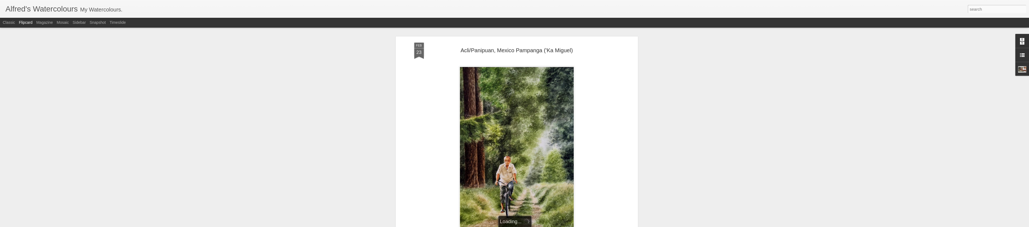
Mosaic (63, 22)
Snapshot (98, 22)
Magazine (44, 22)
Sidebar (79, 22)
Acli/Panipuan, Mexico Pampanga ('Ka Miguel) (516, 48)
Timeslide (118, 22)
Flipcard (26, 22)
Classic (9, 22)
